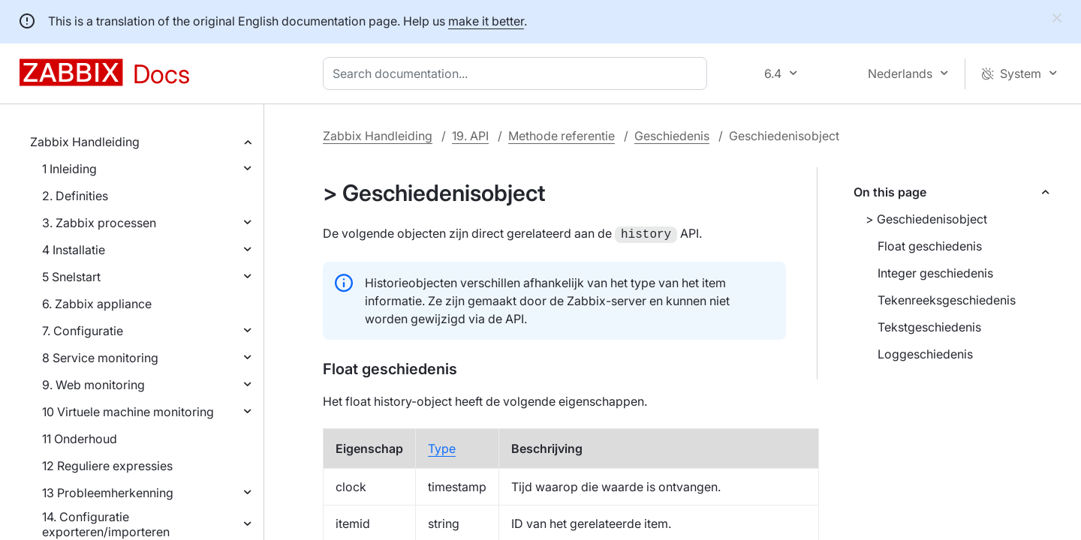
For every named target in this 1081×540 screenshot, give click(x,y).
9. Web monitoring (93, 384)
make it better (486, 21)
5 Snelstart (71, 276)
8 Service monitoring (100, 357)
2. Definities (75, 195)
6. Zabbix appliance (97, 303)
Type (442, 447)
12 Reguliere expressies (107, 465)
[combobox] (518, 73)
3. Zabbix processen (99, 222)
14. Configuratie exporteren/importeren (106, 524)
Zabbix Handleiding (85, 141)
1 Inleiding (69, 168)
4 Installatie (73, 249)
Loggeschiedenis (925, 354)
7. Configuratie (82, 330)
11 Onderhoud (79, 438)
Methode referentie (561, 135)
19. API (470, 135)
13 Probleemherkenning (107, 492)
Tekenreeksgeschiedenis (947, 300)
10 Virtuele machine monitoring (128, 411)
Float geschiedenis (930, 246)
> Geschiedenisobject (926, 219)
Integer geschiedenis (935, 273)
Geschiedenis (671, 135)
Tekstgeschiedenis (929, 327)
